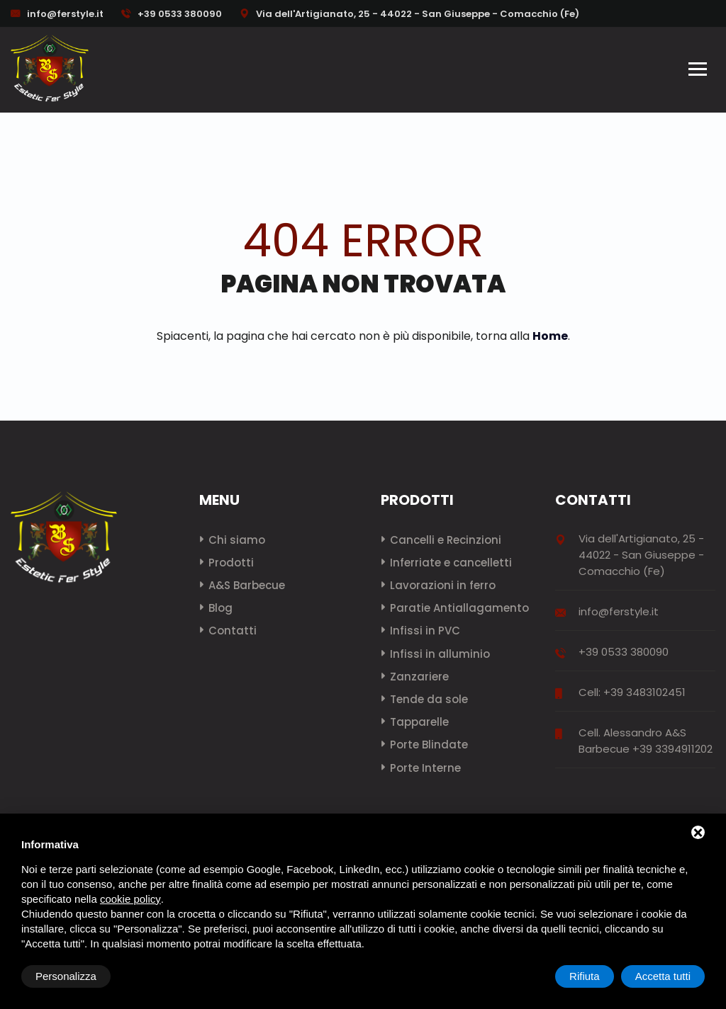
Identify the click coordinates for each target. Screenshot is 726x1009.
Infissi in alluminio (440, 653)
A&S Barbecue (246, 585)
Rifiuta (584, 976)
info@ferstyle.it (65, 14)
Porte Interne (425, 767)
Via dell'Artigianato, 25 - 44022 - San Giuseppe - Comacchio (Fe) (409, 14)
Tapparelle (419, 721)
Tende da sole (429, 699)
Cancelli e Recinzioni (445, 539)
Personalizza (65, 976)
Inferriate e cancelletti (451, 562)
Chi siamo (236, 539)
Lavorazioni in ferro (443, 585)
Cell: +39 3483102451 (632, 692)
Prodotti (231, 562)
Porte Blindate (429, 744)
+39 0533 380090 (171, 14)
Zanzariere (419, 676)
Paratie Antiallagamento (459, 607)
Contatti (232, 630)
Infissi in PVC (425, 630)
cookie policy (130, 899)
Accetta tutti (663, 976)
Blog (220, 607)
